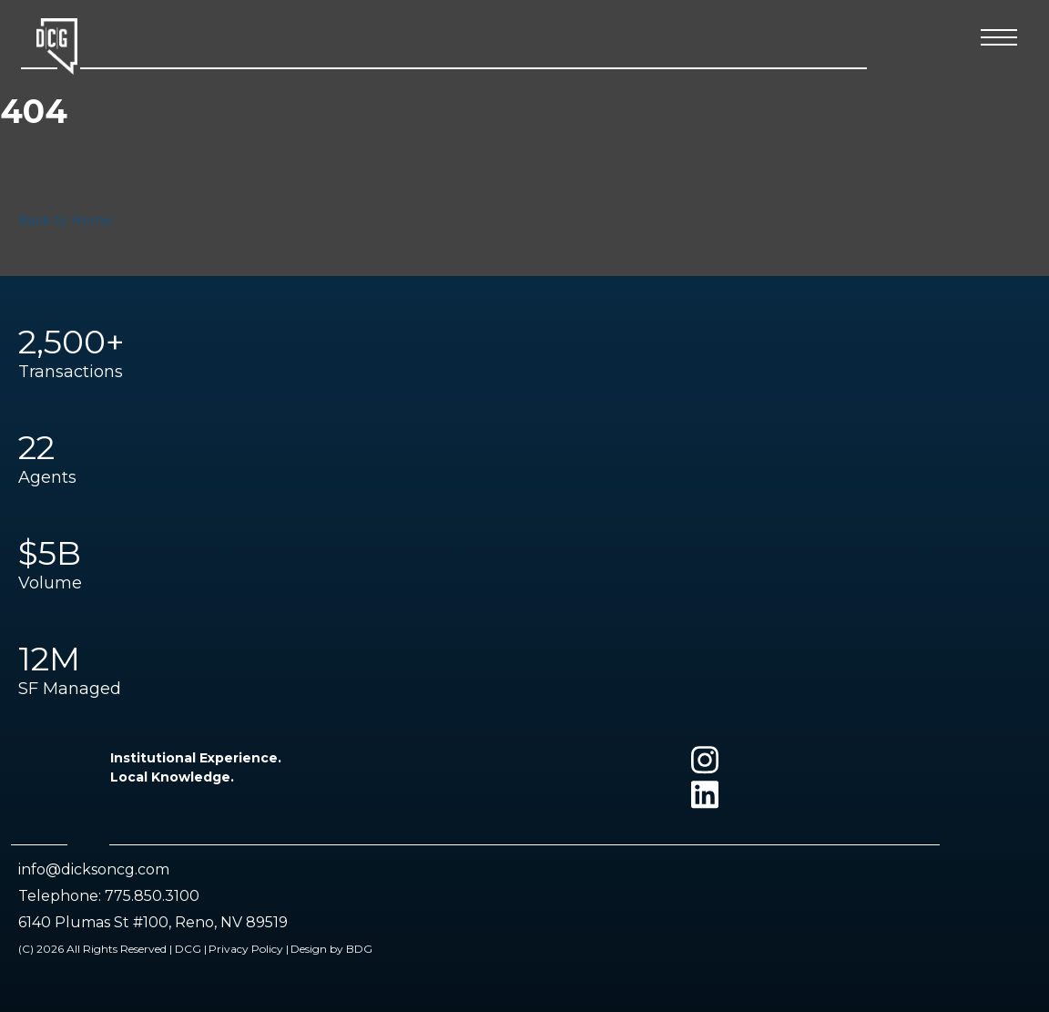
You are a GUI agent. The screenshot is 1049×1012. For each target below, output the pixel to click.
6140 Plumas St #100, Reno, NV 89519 (153, 922)
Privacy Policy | (249, 949)
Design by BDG (331, 949)
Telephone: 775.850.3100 (108, 896)
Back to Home (65, 220)
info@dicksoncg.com (93, 869)
